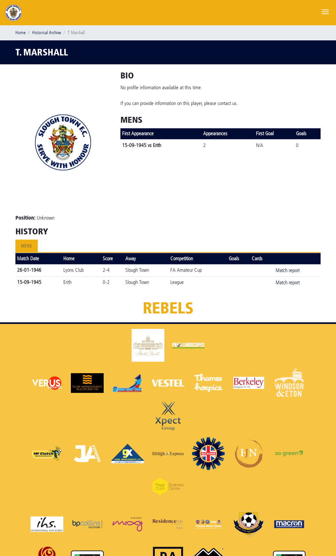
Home (20, 32)
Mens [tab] (26, 246)
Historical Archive (46, 32)
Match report (288, 270)
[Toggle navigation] (325, 11)
